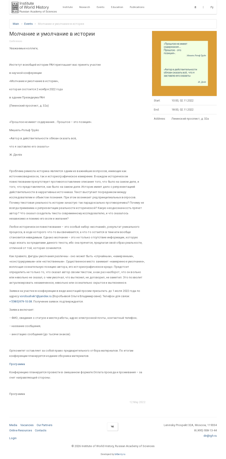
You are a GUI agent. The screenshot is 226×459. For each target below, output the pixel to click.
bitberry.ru (120, 454)
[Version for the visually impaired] (203, 7)
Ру (212, 7)
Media (13, 425)
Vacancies (27, 425)
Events (101, 7)
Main (16, 23)
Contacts (41, 430)
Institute (68, 7)
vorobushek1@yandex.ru (36, 296)
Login (13, 438)
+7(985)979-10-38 (20, 301)
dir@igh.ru (210, 435)
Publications (137, 7)
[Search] (195, 7)
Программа (17, 364)
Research (84, 7)
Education (117, 7)
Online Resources (20, 430)
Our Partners (44, 425)
